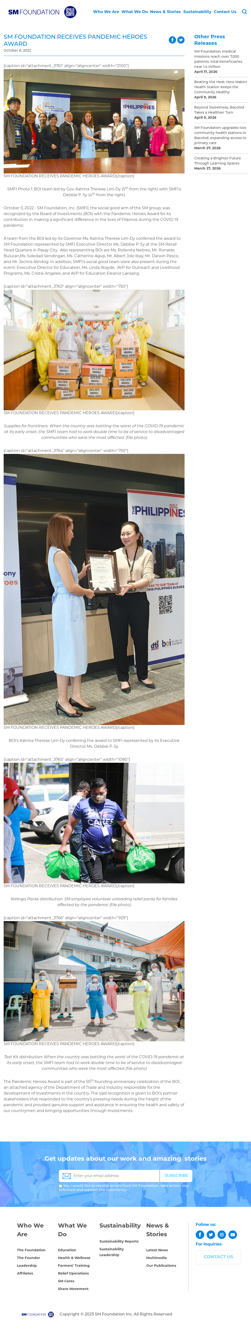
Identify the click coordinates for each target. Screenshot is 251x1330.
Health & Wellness (74, 1258)
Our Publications (161, 1266)
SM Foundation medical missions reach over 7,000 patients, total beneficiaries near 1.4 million (218, 59)
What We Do (134, 12)
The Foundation (31, 1250)
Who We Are (106, 12)
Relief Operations (73, 1274)
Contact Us (225, 12)
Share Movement (73, 1289)
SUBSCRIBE (176, 1176)
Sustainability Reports (118, 1242)
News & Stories (165, 12)
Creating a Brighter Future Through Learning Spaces (217, 161)
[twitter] (211, 1234)
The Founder (28, 1258)
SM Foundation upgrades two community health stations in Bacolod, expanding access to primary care (220, 135)
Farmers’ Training (74, 1266)
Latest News (157, 1250)
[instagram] (222, 1234)
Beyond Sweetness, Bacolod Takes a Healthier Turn (219, 110)
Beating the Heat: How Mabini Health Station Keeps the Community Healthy (220, 87)
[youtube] (232, 1234)
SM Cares (66, 1281)
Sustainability (197, 12)
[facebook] (200, 1234)
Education (67, 1250)
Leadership (27, 1266)
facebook (172, 40)
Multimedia (156, 1258)
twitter (181, 40)
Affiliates (25, 1274)
